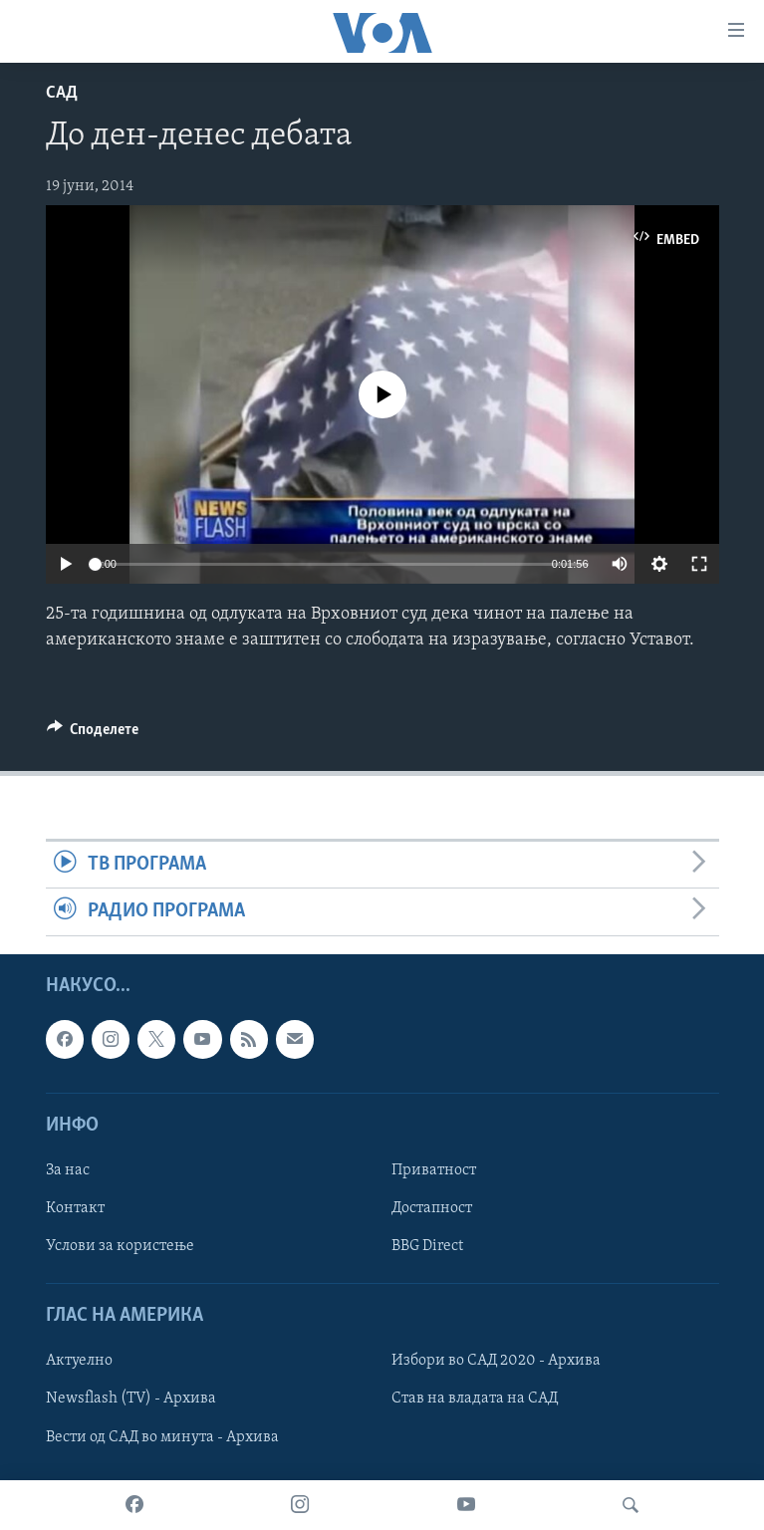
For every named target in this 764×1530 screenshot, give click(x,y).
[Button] (93, 734)
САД (62, 93)
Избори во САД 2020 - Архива (496, 1361)
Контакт (75, 1208)
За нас (68, 1170)
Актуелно (79, 1361)
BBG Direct (427, 1246)
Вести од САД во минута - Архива (162, 1436)
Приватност (433, 1170)
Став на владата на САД (474, 1398)
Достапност (431, 1208)
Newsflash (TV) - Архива (131, 1398)
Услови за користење (120, 1246)
